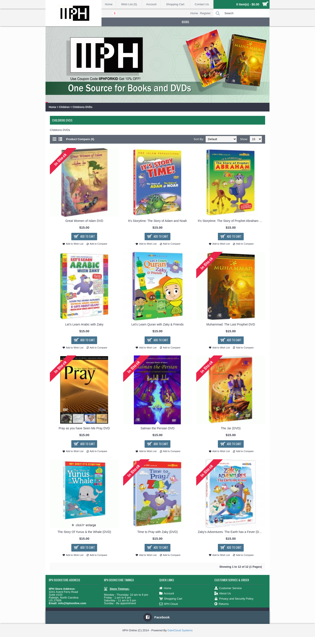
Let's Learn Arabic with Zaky (84, 324)
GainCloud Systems (180, 630)
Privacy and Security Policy (234, 599)
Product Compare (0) (80, 139)
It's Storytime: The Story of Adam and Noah (157, 221)
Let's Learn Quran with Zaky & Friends (157, 324)
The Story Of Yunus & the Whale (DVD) (84, 532)
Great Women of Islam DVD (84, 221)
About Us (222, 593)
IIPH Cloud (168, 604)
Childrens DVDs (83, 107)
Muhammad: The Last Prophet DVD (230, 324)
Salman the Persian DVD (157, 428)
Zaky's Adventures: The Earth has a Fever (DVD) (231, 532)
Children (64, 107)
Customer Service (228, 588)
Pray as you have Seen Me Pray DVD (84, 428)
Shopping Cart (170, 599)
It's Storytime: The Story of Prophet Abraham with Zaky (231, 221)
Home (52, 107)
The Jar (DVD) (231, 428)
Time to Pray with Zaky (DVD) (157, 532)
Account (166, 593)
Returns (221, 604)
